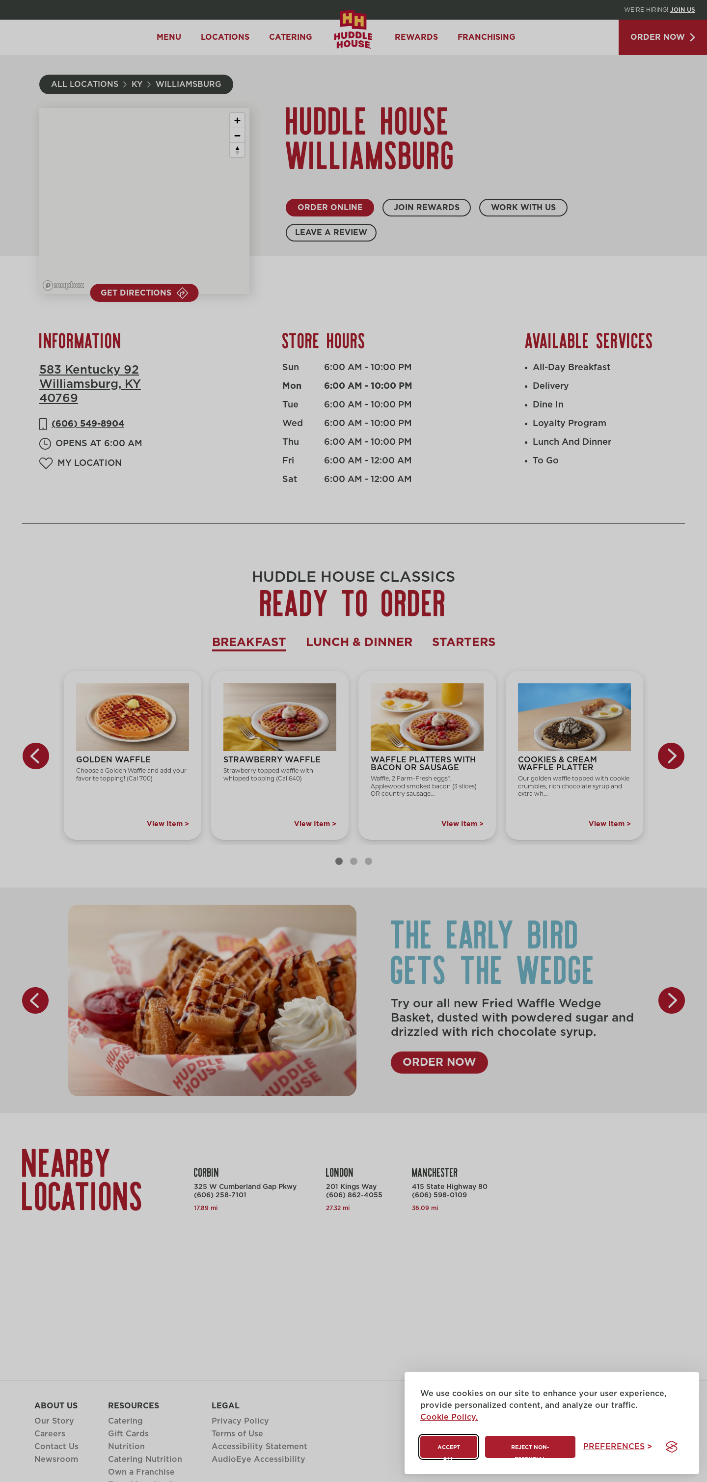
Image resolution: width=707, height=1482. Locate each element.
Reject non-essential (530, 1451)
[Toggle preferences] (617, 1447)
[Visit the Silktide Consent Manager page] (671, 1446)
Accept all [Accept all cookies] (448, 1451)
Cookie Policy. (449, 1417)
